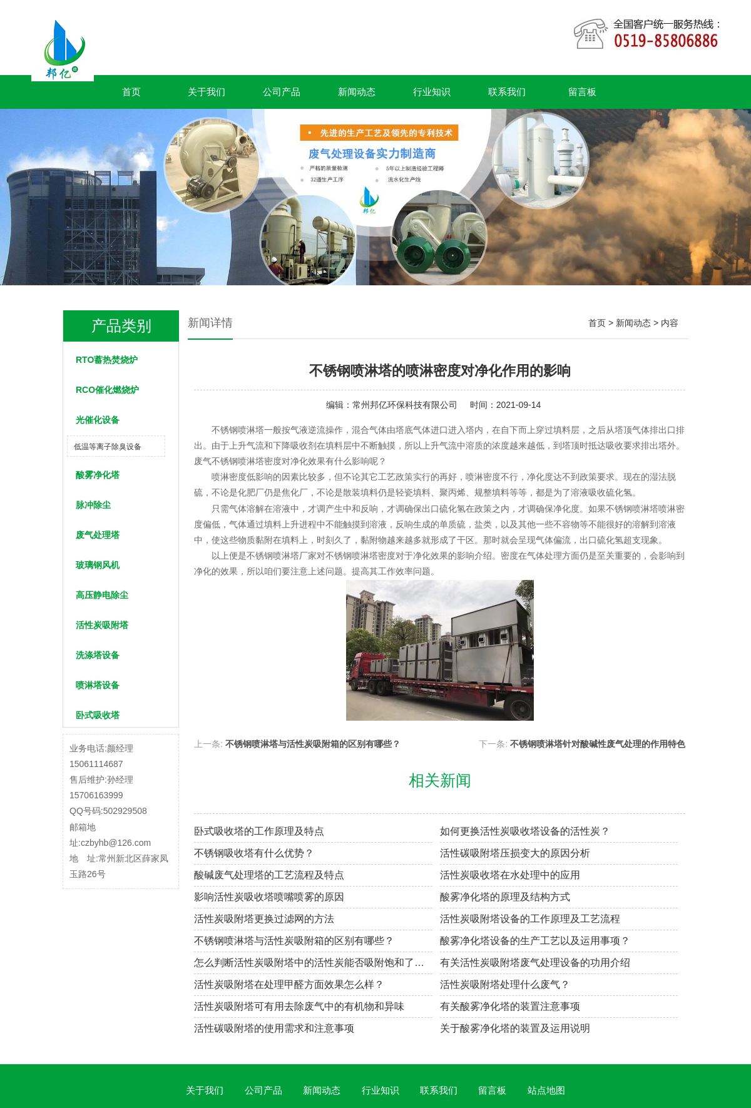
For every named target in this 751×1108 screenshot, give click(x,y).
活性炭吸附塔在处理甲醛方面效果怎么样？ (289, 984)
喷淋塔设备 (98, 685)
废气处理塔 (98, 535)
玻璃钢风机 (98, 565)
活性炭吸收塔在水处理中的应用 (510, 875)
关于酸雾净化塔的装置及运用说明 (515, 1028)
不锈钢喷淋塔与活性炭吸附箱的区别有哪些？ (313, 744)
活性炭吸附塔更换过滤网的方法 (264, 918)
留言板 (582, 91)
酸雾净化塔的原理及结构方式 (505, 897)
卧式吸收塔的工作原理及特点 (259, 831)
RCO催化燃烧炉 (107, 390)
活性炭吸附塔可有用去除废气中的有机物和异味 (299, 1006)
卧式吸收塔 (98, 715)
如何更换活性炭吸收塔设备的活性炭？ (525, 831)
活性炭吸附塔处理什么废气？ (505, 984)
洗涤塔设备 (98, 655)
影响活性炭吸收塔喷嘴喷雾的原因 (269, 897)
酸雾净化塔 (98, 475)
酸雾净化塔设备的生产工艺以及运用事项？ (535, 940)
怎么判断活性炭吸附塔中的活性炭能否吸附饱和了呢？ (313, 962)
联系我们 (507, 91)
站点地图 (546, 1090)
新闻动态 (357, 91)
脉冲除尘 (93, 505)
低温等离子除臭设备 (107, 446)
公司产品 (281, 91)
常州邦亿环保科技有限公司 (404, 405)
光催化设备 (98, 420)
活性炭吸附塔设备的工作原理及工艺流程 (530, 918)
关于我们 (206, 91)
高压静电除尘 (102, 595)
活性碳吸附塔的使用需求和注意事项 (274, 1028)
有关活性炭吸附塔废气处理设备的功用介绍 (535, 962)
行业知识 (432, 91)
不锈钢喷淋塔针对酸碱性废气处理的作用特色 (597, 744)
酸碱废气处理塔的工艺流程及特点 (269, 875)
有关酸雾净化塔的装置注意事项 (510, 1006)
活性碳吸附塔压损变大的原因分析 (515, 853)
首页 (131, 91)
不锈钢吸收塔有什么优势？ (254, 853)
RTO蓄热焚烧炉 (107, 360)
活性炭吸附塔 (102, 625)
